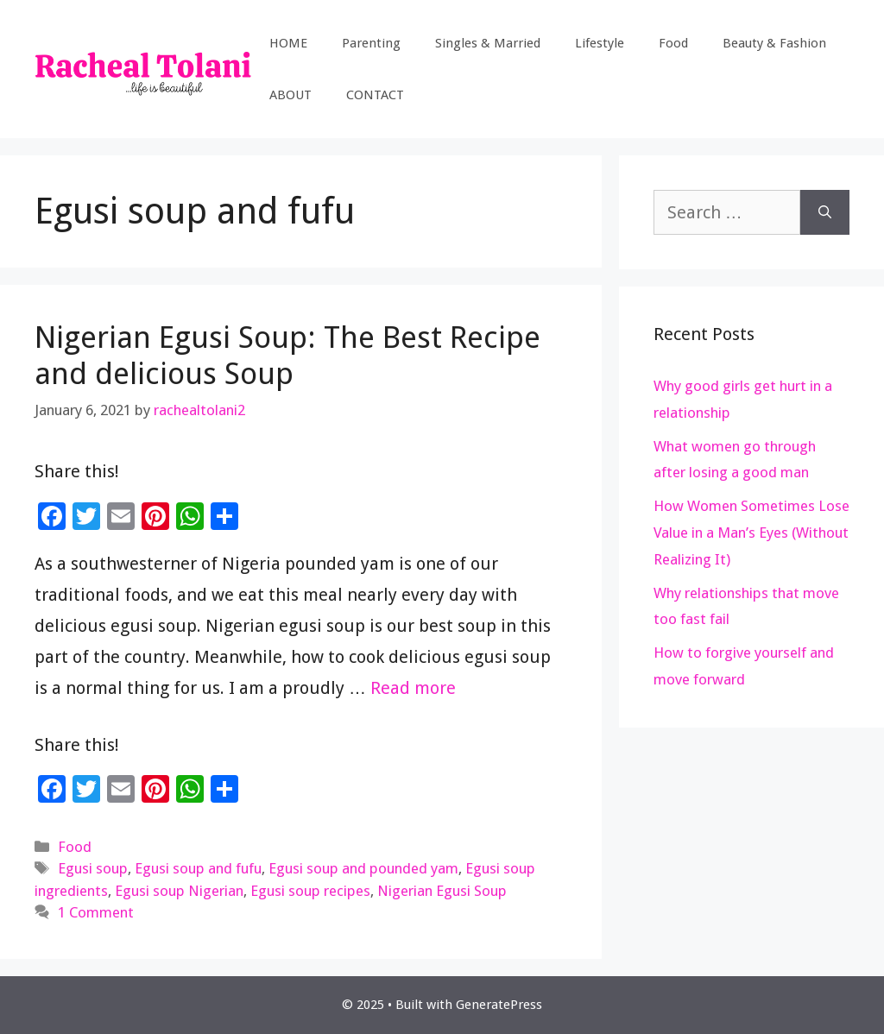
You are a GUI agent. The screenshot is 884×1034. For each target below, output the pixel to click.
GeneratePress (499, 1004)
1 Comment (96, 912)
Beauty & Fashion (774, 43)
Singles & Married (487, 43)
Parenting (371, 43)
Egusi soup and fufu (198, 868)
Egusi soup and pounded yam (363, 868)
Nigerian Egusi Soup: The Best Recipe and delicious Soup (287, 355)
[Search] (824, 212)
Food (673, 43)
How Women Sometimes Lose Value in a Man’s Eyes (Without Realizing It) (751, 532)
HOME (288, 43)
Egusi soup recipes (310, 890)
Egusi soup (93, 868)
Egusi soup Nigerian (179, 890)
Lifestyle (599, 43)
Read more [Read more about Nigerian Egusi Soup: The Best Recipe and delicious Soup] (413, 688)
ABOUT (290, 95)
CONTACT (375, 95)
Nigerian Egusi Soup (442, 890)
